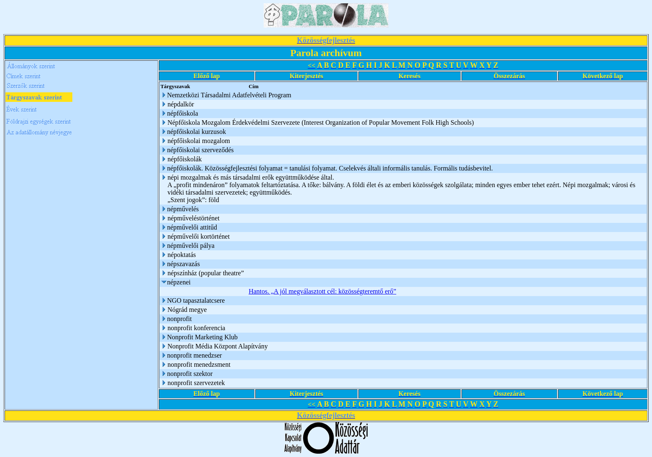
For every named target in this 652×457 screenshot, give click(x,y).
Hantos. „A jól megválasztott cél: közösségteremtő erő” (322, 291)
